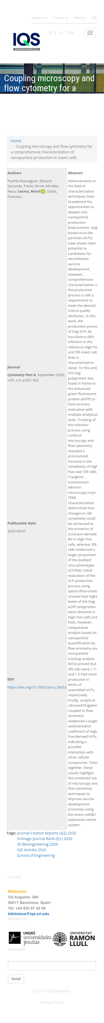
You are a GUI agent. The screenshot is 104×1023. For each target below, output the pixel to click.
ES (50, 32)
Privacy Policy (52, 1003)
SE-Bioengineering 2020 (37, 844)
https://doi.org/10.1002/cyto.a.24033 (36, 687)
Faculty (61, 18)
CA (61, 32)
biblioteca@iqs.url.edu (28, 914)
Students (40, 18)
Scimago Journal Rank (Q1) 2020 (44, 838)
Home (16, 140)
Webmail (79, 18)
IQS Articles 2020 (31, 849)
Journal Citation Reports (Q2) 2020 (46, 832)
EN (71, 32)
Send (16, 978)
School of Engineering (36, 855)
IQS (94, 18)
